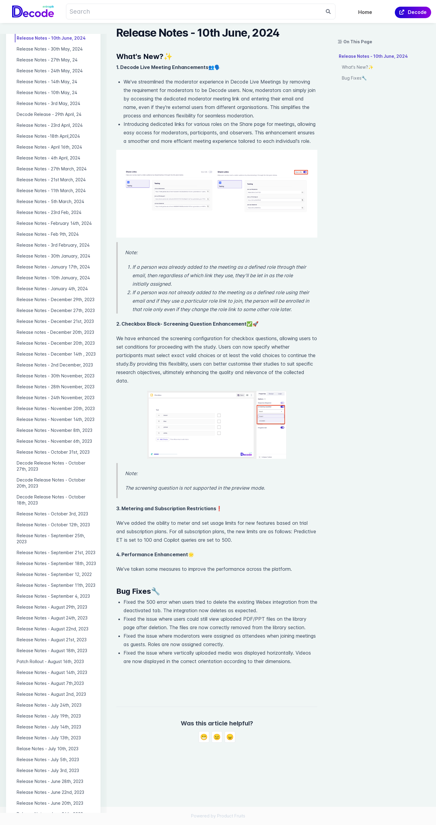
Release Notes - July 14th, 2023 (49, 726)
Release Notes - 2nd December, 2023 (55, 364)
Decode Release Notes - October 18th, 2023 (51, 499)
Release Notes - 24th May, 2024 (50, 70)
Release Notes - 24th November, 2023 (55, 397)
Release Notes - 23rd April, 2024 (50, 125)
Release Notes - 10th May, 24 (47, 92)
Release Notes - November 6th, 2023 (54, 441)
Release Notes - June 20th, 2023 (50, 803)
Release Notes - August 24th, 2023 (52, 617)
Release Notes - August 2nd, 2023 (51, 694)
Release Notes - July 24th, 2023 (49, 705)
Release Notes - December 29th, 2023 (55, 299)
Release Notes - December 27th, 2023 (56, 310)
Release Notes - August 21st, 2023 (52, 639)
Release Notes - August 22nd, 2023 (52, 628)
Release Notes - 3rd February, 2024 (53, 245)
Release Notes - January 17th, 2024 (53, 266)
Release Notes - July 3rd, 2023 (48, 770)
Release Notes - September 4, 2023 (53, 596)
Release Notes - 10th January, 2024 (53, 277)
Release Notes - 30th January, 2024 (53, 255)
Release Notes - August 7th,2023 (50, 683)
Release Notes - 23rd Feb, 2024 (49, 212)
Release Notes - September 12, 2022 (54, 574)
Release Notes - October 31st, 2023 (53, 452)
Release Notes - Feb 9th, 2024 (48, 234)
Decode (413, 12)
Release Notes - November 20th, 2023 (56, 408)
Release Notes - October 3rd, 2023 (52, 513)
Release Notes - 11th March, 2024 (51, 190)
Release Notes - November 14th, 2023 (55, 419)
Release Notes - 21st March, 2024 (51, 179)
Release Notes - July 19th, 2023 (49, 715)
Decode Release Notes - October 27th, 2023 (51, 466)
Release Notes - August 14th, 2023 (52, 672)
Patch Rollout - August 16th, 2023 (50, 661)
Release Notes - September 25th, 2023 (51, 538)
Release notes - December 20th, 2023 (55, 332)
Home (365, 12)
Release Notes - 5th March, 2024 (50, 201)
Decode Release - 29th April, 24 (49, 114)
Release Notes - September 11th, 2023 (56, 585)
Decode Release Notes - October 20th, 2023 (51, 482)
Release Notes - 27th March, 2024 (52, 168)
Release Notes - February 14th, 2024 (54, 223)
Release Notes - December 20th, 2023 (56, 343)
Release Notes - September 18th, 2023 (56, 563)
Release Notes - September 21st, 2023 (56, 552)
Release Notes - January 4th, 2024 (52, 288)
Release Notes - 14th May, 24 (47, 81)
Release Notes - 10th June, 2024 (51, 38)
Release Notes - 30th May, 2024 (50, 48)
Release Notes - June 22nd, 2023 (50, 792)
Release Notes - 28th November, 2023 (55, 386)
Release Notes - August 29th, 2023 (52, 607)
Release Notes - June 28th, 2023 (50, 781)
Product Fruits (231, 815)
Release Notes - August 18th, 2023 (52, 650)
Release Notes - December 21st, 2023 (55, 321)
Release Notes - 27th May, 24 (47, 59)
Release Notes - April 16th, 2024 (49, 147)
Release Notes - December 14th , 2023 (56, 354)
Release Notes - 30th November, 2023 (55, 375)
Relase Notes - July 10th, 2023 (47, 748)
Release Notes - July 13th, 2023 (49, 737)
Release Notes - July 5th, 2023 (48, 759)
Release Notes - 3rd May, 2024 (48, 103)
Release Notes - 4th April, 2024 (48, 157)
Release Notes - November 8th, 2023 (54, 430)
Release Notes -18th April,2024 (48, 136)
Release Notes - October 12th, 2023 (53, 524)
